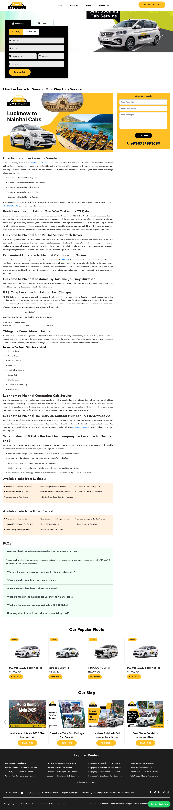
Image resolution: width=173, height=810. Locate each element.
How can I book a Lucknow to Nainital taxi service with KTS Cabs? (43, 551)
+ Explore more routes (86, 782)
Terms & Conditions (23, 804)
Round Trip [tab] (31, 31)
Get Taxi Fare (159, 804)
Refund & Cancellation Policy (43, 804)
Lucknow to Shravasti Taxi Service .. (62, 763)
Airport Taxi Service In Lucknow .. (19, 775)
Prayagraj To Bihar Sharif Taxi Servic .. (105, 771)
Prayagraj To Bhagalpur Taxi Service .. (105, 763)
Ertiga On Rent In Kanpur (50, 524)
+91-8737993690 (151, 4)
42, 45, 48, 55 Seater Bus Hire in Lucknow (57, 497)
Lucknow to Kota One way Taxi (88, 486)
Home (61, 5)
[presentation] (5, 721)
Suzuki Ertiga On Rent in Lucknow (53, 486)
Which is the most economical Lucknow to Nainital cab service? (41, 572)
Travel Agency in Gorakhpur (87, 524)
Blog (63, 804)
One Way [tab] (16, 31)
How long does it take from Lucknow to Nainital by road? (38, 613)
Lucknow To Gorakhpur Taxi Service (19, 486)
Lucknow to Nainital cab (42, 162)
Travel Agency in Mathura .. (142, 767)
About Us (73, 5)
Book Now (16, 676)
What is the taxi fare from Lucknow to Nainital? (33, 588)
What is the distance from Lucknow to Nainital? (33, 580)
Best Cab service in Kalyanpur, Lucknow (55, 519)
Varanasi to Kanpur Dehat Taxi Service (91, 519)
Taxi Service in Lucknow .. (16, 763)
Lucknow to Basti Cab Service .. (60, 767)
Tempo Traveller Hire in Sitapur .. (144, 771)
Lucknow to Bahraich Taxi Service (18, 491)
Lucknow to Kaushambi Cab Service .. (63, 775)
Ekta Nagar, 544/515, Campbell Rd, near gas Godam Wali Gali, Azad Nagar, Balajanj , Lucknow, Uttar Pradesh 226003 (88, 792)
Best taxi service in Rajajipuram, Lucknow (56, 491)
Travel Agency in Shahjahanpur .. (144, 763)
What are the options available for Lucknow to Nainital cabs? (40, 596)
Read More (27, 743)
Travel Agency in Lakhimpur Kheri (18, 529)
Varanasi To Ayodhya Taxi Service (18, 519)
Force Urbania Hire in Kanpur (52, 529)
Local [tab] (42, 23)
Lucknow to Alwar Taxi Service (17, 497)
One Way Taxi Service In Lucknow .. (20, 771)
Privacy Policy (9, 804)
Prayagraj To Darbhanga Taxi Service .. (105, 775)
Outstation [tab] (18, 23)
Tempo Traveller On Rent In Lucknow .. (22, 767)
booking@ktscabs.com (30, 792)
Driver (87, 5)
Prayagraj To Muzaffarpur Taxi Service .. (105, 767)
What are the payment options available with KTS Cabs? (37, 605)
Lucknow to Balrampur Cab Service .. (63, 771)
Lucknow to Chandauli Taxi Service (90, 491)
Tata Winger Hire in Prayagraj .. (144, 775)
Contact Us (103, 5)
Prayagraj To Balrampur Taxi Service (19, 524)
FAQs (58, 804)
